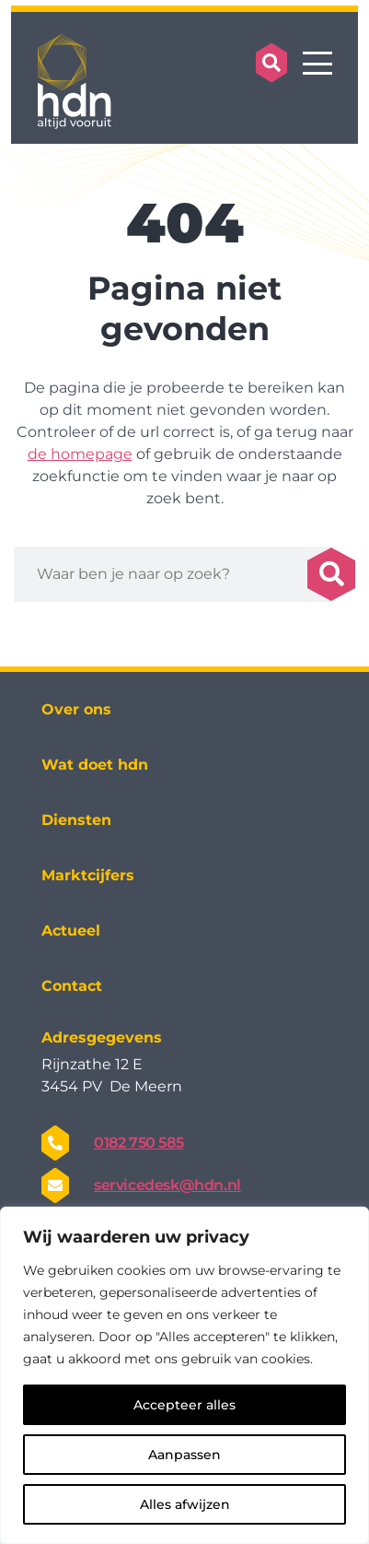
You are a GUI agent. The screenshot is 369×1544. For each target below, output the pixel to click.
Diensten (76, 820)
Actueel (70, 930)
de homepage (80, 454)
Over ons (76, 709)
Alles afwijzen (185, 1504)
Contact (71, 986)
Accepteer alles (184, 1405)
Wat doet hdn (94, 764)
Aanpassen (184, 1454)
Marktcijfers (87, 875)
